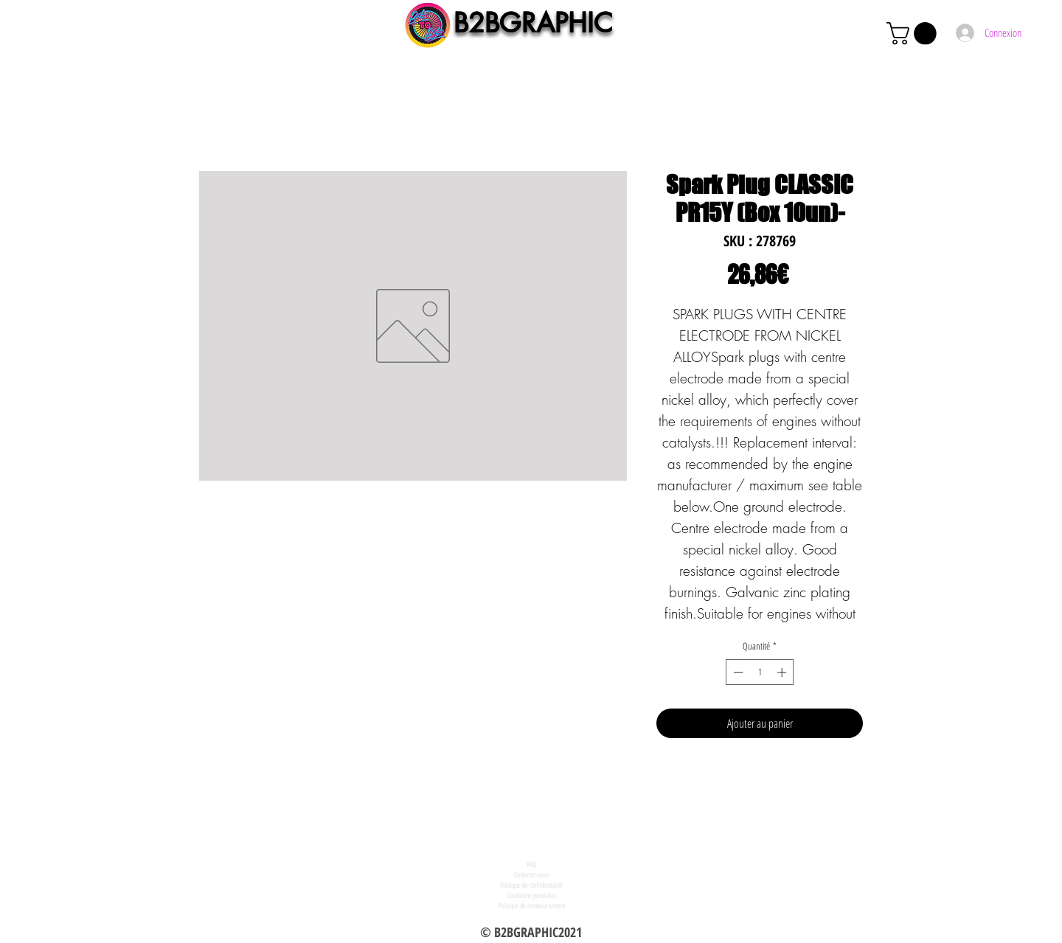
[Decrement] (737, 672)
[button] (914, 33)
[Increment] (783, 672)
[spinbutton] (760, 672)
